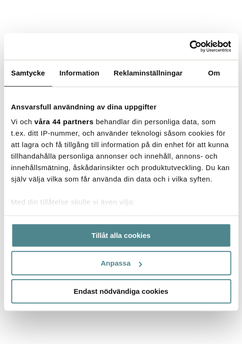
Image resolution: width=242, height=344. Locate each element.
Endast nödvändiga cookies (121, 291)
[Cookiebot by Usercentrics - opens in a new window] (189, 46)
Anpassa (121, 263)
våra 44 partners (64, 122)
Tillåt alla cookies (121, 235)
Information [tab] (79, 73)
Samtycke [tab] (28, 73)
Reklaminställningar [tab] (148, 73)
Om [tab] (214, 73)
